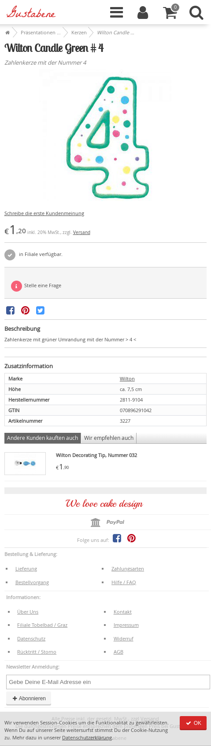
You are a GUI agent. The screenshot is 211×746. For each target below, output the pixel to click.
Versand (81, 232)
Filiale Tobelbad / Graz (42, 625)
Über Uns (27, 611)
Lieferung (26, 568)
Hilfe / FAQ (123, 582)
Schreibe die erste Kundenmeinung (44, 213)
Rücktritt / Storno (36, 651)
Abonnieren (28, 698)
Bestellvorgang (32, 582)
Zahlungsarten (127, 568)
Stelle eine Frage (36, 286)
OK (193, 723)
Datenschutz (31, 638)
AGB (118, 651)
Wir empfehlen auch (108, 438)
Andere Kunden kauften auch (42, 438)
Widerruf (123, 638)
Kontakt (123, 611)
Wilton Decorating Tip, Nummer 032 (96, 455)
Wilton (127, 378)
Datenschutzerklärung (87, 737)
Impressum (126, 625)
